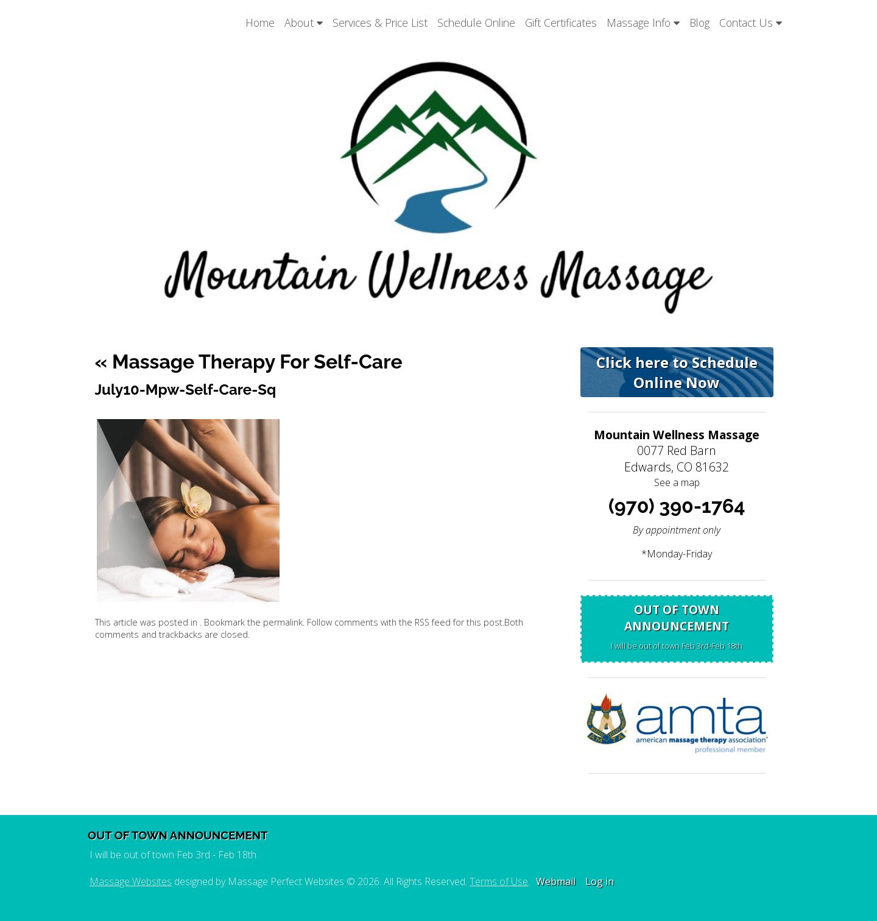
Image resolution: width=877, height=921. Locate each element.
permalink (283, 622)
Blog (699, 22)
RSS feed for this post (458, 622)
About (303, 22)
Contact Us (750, 22)
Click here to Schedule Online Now (677, 372)
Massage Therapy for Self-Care (249, 361)
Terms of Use (499, 881)
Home (260, 22)
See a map (677, 482)
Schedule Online (476, 22)
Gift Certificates (561, 22)
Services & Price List (380, 22)
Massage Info (643, 22)
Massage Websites (131, 881)
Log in (599, 881)
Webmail (556, 881)
